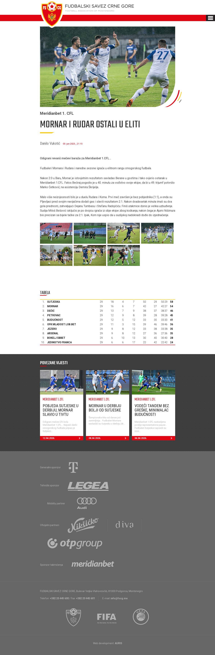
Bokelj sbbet (56, 337)
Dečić (50, 310)
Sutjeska (53, 301)
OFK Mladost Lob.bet (61, 324)
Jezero (52, 328)
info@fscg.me (119, 598)
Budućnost (55, 319)
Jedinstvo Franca (59, 342)
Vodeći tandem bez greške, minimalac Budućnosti (152, 410)
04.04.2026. (155, 438)
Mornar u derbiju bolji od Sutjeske (105, 408)
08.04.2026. (109, 438)
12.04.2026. (63, 438)
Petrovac (54, 315)
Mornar (52, 306)
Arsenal (52, 333)
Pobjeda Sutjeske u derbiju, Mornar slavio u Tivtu (60, 410)
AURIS (118, 643)
